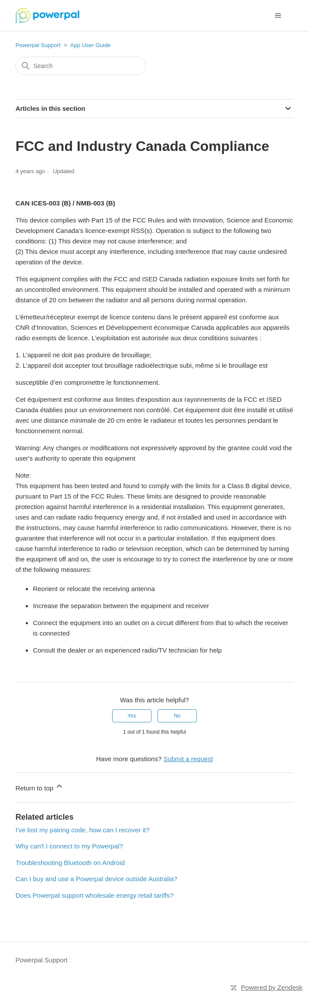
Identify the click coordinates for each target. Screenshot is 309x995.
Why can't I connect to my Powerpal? (69, 846)
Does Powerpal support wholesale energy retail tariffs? (94, 895)
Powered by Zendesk (271, 987)
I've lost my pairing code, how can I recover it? (82, 830)
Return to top (39, 787)
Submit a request (188, 758)
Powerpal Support (37, 45)
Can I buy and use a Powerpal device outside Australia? (96, 878)
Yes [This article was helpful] (131, 716)
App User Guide (90, 45)
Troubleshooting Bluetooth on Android (69, 862)
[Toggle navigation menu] (278, 16)
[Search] (81, 66)
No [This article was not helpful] (177, 716)
